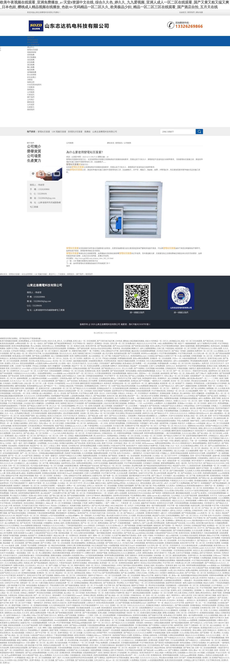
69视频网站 (48, 523)
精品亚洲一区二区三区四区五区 (141, 648)
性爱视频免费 (163, 363)
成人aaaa (135, 533)
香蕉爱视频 (50, 540)
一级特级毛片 (137, 453)
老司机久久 (5, 468)
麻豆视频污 (188, 598)
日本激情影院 (60, 383)
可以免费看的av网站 (138, 496)
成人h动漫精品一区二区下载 (100, 356)
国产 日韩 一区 (77, 540)
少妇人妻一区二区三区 (33, 383)
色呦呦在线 (134, 598)
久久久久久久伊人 (79, 428)
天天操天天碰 (127, 543)
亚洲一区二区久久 (93, 565)
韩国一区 (211, 386)
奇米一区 (203, 391)
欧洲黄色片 (154, 393)
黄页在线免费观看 (27, 363)
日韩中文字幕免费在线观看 (196, 645)
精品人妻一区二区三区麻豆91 (48, 351)
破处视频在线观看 (80, 361)
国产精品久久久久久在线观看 (84, 388)
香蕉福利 (44, 516)
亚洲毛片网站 (158, 398)
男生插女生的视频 (144, 516)
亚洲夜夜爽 (202, 386)
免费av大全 (28, 478)
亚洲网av (183, 378)
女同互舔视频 (6, 426)
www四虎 (200, 513)
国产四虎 (6, 458)
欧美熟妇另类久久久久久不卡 (212, 628)
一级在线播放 (20, 553)
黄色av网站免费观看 (141, 358)
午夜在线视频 (37, 523)
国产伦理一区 (15, 461)
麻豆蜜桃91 (94, 640)
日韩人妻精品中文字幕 (110, 351)
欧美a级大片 (138, 538)
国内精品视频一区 (47, 421)
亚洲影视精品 (195, 605)
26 (107, 157)
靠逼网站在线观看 (34, 473)
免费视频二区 (211, 388)
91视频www (191, 423)
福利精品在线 (92, 423)
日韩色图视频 (5, 393)
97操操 (150, 535)
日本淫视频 (150, 368)
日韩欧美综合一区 (109, 433)
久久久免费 (96, 608)
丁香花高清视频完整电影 (30, 411)
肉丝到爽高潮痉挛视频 (62, 553)
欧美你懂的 (171, 628)
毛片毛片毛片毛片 (195, 463)
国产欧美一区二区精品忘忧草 (16, 401)
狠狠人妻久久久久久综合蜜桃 (210, 428)
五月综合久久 (33, 421)
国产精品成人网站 (213, 528)
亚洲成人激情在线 (150, 635)
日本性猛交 (118, 443)
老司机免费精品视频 (88, 446)
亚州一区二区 (217, 368)
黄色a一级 (176, 575)
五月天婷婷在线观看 (39, 413)
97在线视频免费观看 (189, 458)
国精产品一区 (210, 486)
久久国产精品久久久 (166, 386)
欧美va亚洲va (155, 346)
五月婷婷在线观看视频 (19, 431)
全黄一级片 (103, 416)
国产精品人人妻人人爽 (156, 520)
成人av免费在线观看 (51, 580)
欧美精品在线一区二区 (122, 383)
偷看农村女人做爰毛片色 (92, 476)
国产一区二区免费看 (32, 428)
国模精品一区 (39, 456)
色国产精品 (59, 426)
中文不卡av (41, 431)
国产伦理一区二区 (113, 640)
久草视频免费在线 (111, 401)
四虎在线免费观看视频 (146, 371)
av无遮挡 (38, 363)
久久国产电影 (162, 441)
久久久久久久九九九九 (149, 658)
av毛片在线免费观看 (57, 516)
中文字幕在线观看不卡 (154, 376)
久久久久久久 (159, 608)
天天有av (141, 628)
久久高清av (170, 486)
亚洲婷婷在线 (156, 655)
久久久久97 (189, 491)
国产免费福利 (201, 396)
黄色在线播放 (145, 483)
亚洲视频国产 (124, 401)
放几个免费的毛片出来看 (207, 343)
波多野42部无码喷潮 (121, 496)
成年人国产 (180, 386)
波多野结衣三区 (214, 371)
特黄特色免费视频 (124, 433)
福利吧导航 (164, 423)
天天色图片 (167, 476)
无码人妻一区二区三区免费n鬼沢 (123, 343)
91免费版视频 (184, 483)
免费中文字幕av (12, 348)
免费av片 (9, 530)
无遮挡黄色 (133, 473)
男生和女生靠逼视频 (157, 585)
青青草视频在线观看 (171, 655)
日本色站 (187, 525)
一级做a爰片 (143, 406)
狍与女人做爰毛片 (112, 458)
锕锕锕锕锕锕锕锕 (38, 511)
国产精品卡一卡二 (51, 386)
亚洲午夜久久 (193, 555)
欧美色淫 (108, 383)
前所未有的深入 (42, 598)
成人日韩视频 (173, 378)
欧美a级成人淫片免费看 (22, 356)
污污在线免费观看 (115, 633)
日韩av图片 (60, 600)
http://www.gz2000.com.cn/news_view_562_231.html (94, 258)
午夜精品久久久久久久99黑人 (25, 373)
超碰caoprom (152, 496)
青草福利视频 (80, 638)
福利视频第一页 (31, 388)
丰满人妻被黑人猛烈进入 (179, 441)
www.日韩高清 (104, 421)
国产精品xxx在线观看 (68, 458)
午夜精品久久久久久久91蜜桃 (181, 481)
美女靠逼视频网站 (78, 543)
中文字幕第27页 (79, 343)
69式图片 (163, 573)
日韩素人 (215, 406)
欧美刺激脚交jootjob (139, 356)
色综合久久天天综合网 (77, 588)
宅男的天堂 (221, 548)
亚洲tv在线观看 (26, 376)
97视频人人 (165, 453)
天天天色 (181, 540)
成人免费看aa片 (83, 578)
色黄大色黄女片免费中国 (73, 431)
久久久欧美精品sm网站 (190, 446)
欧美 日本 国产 (180, 658)
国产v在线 (165, 645)
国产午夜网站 (139, 368)
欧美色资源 (204, 570)
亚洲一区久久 (99, 393)
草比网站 (120, 583)
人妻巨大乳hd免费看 (208, 421)
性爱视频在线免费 (125, 358)
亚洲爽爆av (170, 520)
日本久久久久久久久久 (179, 413)
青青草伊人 (114, 528)
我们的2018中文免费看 (150, 396)
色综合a (54, 506)
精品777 (181, 343)
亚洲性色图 (153, 640)
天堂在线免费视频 (139, 461)
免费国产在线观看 (143, 481)
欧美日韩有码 (80, 635)
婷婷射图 (24, 361)
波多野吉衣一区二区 (139, 383)
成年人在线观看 (121, 493)
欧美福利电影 (73, 590)
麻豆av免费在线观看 (38, 613)
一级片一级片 (17, 443)
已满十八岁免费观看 (157, 366)
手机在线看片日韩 (17, 388)
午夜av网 (171, 553)
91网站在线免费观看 (57, 570)
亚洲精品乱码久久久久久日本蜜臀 (50, 618)
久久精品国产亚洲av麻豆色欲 (173, 538)
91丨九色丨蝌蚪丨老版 (192, 418)
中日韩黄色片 (143, 393)
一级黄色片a (136, 523)
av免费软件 (158, 403)
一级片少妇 (212, 391)
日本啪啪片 (147, 463)
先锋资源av (148, 623)
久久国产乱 (195, 493)
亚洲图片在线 (17, 383)
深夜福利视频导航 (48, 428)
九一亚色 (206, 590)
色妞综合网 (179, 438)
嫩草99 (137, 563)
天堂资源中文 (209, 503)
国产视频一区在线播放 (177, 548)
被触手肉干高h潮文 (149, 503)
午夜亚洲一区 (126, 503)
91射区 (154, 441)
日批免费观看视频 (119, 373)
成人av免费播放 (45, 655)
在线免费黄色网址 (45, 373)
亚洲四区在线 (90, 371)
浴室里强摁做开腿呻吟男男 (197, 436)
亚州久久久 (170, 366)
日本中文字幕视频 (183, 553)
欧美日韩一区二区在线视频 (106, 486)
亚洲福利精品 (112, 436)
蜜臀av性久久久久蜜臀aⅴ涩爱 (38, 501)
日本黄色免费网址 (43, 396)
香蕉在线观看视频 (12, 411)
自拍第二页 (84, 413)
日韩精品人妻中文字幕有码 (150, 511)
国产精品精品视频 (104, 346)
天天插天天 (202, 358)
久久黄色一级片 (65, 363)
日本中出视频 (111, 393)
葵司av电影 (154, 423)
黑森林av (11, 491)
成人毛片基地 (107, 353)
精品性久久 (220, 511)
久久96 (12, 381)
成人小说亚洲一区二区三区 (151, 418)
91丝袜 (8, 443)
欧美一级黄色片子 (137, 458)
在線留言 (182, 12)
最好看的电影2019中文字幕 (140, 476)
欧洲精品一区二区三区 (216, 525)
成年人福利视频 (35, 568)
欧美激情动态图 (120, 353)
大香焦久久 (30, 633)
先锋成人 (24, 593)
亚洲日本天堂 (44, 388)
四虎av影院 (190, 373)
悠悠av (129, 408)
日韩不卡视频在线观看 (66, 398)
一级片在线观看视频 (173, 433)
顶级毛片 (90, 343)
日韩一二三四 (111, 578)
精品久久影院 (208, 583)
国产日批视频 (47, 575)
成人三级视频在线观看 (60, 356)
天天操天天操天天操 (30, 506)
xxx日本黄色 (148, 403)
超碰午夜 (216, 456)
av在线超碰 (201, 423)
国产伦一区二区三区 (89, 523)
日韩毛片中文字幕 (124, 378)
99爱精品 (192, 413)
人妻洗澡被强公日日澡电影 (216, 383)
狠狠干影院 (195, 421)
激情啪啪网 (7, 540)
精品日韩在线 (159, 648)
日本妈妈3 (7, 383)
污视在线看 (66, 520)
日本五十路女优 (160, 588)
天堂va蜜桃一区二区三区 (116, 428)
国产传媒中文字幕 (18, 468)
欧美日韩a (124, 376)
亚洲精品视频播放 (81, 583)
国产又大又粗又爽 (154, 451)
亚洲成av (181, 403)
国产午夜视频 (144, 381)
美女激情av (160, 565)
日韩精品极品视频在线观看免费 (51, 453)
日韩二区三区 (209, 511)
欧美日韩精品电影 (143, 441)
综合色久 (76, 648)
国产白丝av (59, 660)
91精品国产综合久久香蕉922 (172, 406)
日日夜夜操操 (86, 600)
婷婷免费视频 (206, 471)
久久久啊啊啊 (223, 498)
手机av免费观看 (183, 421)
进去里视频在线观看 (88, 408)
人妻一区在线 (48, 383)
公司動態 (127, 143)
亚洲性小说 (222, 630)
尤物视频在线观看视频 (207, 620)
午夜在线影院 (108, 398)
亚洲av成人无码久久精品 (39, 496)
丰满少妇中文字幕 (118, 446)
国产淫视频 (48, 343)
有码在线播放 (131, 371)
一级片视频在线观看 (143, 398)
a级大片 (164, 513)
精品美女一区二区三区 (76, 433)
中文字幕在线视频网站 (168, 353)
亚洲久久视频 (140, 451)
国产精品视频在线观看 (117, 408)
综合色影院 (12, 446)
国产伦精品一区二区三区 (129, 511)
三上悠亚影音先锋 (193, 466)
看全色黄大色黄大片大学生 (149, 501)
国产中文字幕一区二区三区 (46, 633)
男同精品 (32, 431)
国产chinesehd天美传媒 (122, 346)
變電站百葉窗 (32, 40)
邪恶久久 (89, 396)
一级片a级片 (185, 388)
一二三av (52, 433)
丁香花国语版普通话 (74, 525)
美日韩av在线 (34, 361)
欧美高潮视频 (88, 533)
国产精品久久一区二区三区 (48, 436)
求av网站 (217, 633)
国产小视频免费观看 (122, 381)
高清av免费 (213, 481)
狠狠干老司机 (218, 588)
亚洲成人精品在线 (66, 386)
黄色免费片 (57, 595)
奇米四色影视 (48, 426)
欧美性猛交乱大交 (24, 518)
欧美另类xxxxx (48, 346)
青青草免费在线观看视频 (154, 433)
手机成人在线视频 (109, 358)
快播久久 (177, 401)
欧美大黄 (142, 598)
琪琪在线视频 (103, 648)
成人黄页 (50, 643)
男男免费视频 (223, 403)
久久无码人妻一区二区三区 (204, 353)
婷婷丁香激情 (92, 550)
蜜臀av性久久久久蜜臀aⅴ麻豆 (59, 461)
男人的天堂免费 (160, 473)
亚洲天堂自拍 (184, 533)
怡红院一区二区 (86, 585)
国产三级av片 (201, 373)
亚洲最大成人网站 (219, 558)
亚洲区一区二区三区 (118, 605)
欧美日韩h (65, 448)
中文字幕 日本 (168, 563)
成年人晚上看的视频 (119, 438)
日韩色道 (190, 638)
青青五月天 (130, 468)
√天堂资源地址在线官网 (182, 550)
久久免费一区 (43, 610)
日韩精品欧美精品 (108, 565)
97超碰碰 (173, 423)
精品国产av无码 (179, 466)
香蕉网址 (217, 520)
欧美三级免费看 (103, 371)
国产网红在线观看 (32, 543)
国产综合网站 (222, 508)
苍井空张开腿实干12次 (169, 620)
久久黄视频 (166, 431)
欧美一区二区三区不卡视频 (21, 603)
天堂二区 (203, 446)
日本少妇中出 (17, 433)
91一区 (46, 548)
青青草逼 (116, 348)
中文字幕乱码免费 (185, 353)
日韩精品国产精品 (51, 498)
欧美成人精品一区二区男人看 (195, 416)
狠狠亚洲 (157, 525)
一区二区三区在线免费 (113, 575)
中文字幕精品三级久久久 (219, 438)
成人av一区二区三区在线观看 (217, 423)
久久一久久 (9, 413)
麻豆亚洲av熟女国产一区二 (198, 378)
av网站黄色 (75, 451)
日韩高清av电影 (66, 378)
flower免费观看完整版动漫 (147, 386)
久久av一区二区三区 (164, 371)
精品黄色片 (115, 580)
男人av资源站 (36, 346)
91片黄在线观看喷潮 (103, 373)
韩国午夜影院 (79, 565)
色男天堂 (205, 363)
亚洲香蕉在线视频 (106, 381)
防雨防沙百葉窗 (75, 132)
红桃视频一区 (184, 610)
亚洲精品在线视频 (49, 473)
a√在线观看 (140, 513)
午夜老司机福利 (65, 563)
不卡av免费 (98, 585)
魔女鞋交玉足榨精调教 (78, 620)
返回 (68, 266)
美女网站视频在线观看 (35, 468)
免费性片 (114, 366)
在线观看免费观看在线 (38, 358)
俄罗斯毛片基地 (149, 421)
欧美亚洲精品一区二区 (212, 488)
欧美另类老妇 (124, 366)
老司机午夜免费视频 (117, 423)
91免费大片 (31, 351)
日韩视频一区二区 (176, 528)
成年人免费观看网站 (148, 348)
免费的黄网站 (137, 488)
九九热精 (212, 361)
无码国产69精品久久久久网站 (217, 426)
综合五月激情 (211, 376)
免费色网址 (94, 411)
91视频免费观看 (164, 468)
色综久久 (196, 550)
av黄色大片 (91, 603)
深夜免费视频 (96, 650)
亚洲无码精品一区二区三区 (130, 518)
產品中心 (52, 274)
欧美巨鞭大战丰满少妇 (205, 523)
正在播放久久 (19, 463)
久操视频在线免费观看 (173, 580)
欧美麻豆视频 (75, 506)
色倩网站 (58, 550)
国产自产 (113, 523)
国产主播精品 (173, 650)
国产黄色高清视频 (53, 448)
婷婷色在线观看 (14, 625)
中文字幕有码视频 (63, 623)
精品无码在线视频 (128, 386)
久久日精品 (213, 610)
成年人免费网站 (204, 398)
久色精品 (151, 356)
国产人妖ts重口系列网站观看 (153, 523)
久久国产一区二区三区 (96, 638)
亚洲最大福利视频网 (126, 486)
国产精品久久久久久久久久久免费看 (19, 628)
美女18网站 (197, 630)
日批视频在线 (97, 401)
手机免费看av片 (34, 630)
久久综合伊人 (30, 565)
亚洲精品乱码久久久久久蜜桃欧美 (121, 553)
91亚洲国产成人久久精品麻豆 (11, 428)
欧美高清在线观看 (7, 343)
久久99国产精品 (99, 516)
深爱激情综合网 (168, 493)
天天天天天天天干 (217, 363)
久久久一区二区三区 (189, 401)
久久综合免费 (122, 473)
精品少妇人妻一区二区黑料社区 (66, 535)
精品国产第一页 (173, 473)
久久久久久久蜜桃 (67, 411)
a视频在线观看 (191, 386)
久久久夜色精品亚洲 (189, 545)
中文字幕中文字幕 (108, 473)
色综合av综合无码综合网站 (101, 348)
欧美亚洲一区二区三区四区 (186, 348)
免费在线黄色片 (76, 448)
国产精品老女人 (167, 518)
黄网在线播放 (54, 463)
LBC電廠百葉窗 (33, 45)
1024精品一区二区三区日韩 (180, 363)
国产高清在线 (154, 406)
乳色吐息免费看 (93, 366)
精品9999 (178, 508)
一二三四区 (214, 378)
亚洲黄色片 (162, 378)
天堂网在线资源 (110, 361)
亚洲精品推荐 (81, 570)
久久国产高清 (42, 371)
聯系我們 (191, 12)
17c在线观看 (194, 608)
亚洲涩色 (131, 548)
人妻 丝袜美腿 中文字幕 (209, 506)
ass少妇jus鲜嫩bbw (73, 516)
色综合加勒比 (29, 503)
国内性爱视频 (125, 351)
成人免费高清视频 (111, 518)
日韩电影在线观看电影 (95, 376)
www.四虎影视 (223, 473)
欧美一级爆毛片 (51, 456)
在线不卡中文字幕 (146, 473)
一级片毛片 (143, 558)
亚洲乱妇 (134, 381)
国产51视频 (53, 565)
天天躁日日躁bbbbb (93, 433)
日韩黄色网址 (33, 461)
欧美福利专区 (181, 366)
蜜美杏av (61, 615)
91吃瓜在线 (16, 393)
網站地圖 (199, 12)
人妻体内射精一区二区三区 (61, 388)
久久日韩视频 (51, 483)
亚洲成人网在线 (89, 595)
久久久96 (8, 610)
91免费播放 (134, 660)
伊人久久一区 (213, 381)
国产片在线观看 (134, 353)
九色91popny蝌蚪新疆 (188, 655)
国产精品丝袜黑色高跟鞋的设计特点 (158, 466)
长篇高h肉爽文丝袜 (36, 401)
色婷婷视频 (185, 575)
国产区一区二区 (14, 456)
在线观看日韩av (78, 555)
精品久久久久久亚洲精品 (129, 508)
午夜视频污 (144, 423)
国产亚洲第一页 (168, 525)
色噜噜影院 (19, 653)
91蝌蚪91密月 (203, 501)
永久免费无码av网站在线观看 (40, 418)
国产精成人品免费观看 (41, 356)
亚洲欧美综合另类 (212, 461)
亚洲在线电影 (67, 508)
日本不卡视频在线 (73, 605)
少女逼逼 (6, 351)
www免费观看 (191, 620)
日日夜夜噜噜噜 (85, 590)
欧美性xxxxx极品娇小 (150, 353)
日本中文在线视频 (203, 406)
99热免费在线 (149, 488)
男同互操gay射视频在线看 (82, 623)
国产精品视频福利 (220, 483)
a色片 (166, 483)
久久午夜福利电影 (91, 431)
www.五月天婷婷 (72, 383)
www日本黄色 (42, 570)
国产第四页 (113, 456)
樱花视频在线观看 (183, 493)
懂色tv (113, 378)
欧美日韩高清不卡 (39, 520)
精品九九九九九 (178, 501)
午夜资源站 (170, 348)
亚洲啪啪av (71, 348)
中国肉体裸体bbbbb (94, 493)
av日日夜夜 (133, 406)
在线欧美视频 (184, 506)
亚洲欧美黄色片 (197, 533)
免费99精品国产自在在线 (89, 466)
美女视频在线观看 (83, 608)
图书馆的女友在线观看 (174, 478)
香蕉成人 (52, 608)
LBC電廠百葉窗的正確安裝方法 (85, 261)
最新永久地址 (132, 373)
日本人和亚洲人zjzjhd (195, 548)
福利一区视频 (204, 401)
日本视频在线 (100, 428)
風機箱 (87, 132)
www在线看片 (53, 378)
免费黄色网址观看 (69, 548)
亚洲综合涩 (50, 600)
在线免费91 (67, 368)
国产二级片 (9, 508)
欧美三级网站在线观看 (79, 356)
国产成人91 (155, 590)
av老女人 (52, 446)
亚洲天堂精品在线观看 (179, 453)
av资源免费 (105, 366)
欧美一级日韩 (190, 408)
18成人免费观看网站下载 (167, 343)
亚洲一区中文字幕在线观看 (219, 416)
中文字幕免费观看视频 (197, 366)
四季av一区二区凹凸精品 (76, 486)
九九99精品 (175, 496)
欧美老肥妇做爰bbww (195, 486)
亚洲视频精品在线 (91, 386)
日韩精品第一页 (110, 520)
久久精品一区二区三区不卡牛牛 (165, 456)
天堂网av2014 (153, 573)
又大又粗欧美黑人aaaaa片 (72, 595)
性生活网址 (120, 413)
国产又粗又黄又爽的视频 (102, 540)
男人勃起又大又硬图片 (50, 411)
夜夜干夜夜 (216, 398)
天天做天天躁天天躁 (151, 453)
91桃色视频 (76, 503)
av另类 (139, 553)
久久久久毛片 (19, 530)
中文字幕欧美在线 (159, 391)
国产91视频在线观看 (164, 530)
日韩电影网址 (187, 590)
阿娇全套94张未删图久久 (148, 416)
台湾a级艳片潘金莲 (22, 413)
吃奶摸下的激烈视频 (118, 421)
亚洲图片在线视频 (178, 428)
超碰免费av (84, 438)
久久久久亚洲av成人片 (115, 525)
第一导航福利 (86, 516)
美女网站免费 (137, 466)
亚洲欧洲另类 (65, 653)
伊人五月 (20, 398)
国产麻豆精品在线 (123, 585)
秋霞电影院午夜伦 (149, 378)
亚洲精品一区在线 (102, 343)
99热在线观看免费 (189, 358)
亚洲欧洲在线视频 (83, 545)
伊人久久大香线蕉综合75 (182, 443)
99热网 (177, 563)
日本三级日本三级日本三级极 (176, 558)
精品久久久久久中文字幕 (147, 343)
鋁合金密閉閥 (32, 42)
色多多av (211, 578)
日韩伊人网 (71, 545)
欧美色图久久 (191, 540)
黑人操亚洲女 (185, 393)
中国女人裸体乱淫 (72, 600)
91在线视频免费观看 (39, 623)
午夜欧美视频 (182, 368)
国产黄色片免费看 (41, 508)
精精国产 (32, 593)
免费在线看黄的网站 (163, 443)
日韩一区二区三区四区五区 (19, 466)
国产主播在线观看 (177, 471)
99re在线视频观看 (61, 620)
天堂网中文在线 (220, 356)
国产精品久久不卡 (161, 413)
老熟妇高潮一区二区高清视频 (106, 441)
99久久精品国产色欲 (100, 545)
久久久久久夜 (168, 418)
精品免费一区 (65, 351)
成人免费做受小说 (12, 523)
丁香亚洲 (22, 406)
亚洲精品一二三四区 (85, 615)
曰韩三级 (161, 348)
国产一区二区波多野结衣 (14, 650)
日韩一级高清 (85, 618)
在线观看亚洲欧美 (96, 361)
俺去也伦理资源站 (7, 441)
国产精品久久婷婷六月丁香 (166, 356)
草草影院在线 (199, 383)
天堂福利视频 (113, 590)
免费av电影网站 (12, 498)
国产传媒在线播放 (72, 585)
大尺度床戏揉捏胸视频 (95, 555)
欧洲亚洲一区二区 (167, 383)
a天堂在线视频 (68, 638)
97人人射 (180, 408)
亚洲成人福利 (59, 523)
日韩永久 (121, 393)
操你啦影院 (165, 373)
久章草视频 (163, 635)
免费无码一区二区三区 (204, 351)
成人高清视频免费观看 (218, 570)
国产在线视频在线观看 (54, 401)
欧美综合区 (215, 346)
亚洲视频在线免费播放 (189, 398)
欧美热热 (17, 506)
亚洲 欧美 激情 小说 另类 (175, 565)
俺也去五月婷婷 (28, 598)
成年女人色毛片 (176, 511)
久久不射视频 (172, 618)
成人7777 (138, 478)
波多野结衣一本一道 (155, 603)
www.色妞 (26, 368)
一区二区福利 (108, 493)
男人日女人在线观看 (159, 570)
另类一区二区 (32, 553)
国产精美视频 (130, 525)
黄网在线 (179, 520)
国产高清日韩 (72, 393)
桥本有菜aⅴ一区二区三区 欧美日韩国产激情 (77, 538)
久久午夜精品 (217, 585)
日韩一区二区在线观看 (168, 540)
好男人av (91, 486)
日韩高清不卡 (193, 613)
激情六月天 (212, 403)
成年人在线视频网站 (181, 361)
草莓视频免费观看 (193, 538)
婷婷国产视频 (102, 553)
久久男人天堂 (145, 610)
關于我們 (79, 274)
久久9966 (138, 431)
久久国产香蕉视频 (120, 600)
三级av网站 (26, 615)
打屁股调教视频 (124, 523)
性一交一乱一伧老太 (35, 343)
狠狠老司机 (71, 570)
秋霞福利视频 (69, 418)
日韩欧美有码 (197, 511)
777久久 (221, 421)
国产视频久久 (60, 381)
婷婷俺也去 (134, 388)
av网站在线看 (20, 343)
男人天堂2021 (61, 558)
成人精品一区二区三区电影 (74, 593)
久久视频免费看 (170, 403)
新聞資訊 (119, 143)
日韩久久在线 (141, 573)
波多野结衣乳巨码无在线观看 (54, 348)
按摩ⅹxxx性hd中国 (50, 363)
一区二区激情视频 (209, 603)
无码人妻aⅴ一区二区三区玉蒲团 (176, 376)
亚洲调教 (198, 590)
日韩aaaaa (217, 555)
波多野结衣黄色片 (127, 451)
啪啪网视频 (48, 441)
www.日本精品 (189, 396)
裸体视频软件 (61, 513)
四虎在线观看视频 (133, 620)
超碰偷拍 (190, 351)
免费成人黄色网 (81, 568)
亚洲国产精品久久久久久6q (70, 580)
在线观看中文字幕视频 (116, 491)
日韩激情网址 (167, 451)
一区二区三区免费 (100, 590)
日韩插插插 (31, 513)
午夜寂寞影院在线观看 (63, 441)
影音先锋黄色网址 (84, 560)
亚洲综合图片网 (202, 476)
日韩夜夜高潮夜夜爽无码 (33, 488)
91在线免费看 (25, 481)
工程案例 (61, 274)
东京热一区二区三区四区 (73, 358)
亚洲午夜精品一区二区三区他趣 (51, 466)
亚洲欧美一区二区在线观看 (161, 358)
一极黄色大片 (156, 381)
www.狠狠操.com (220, 351)
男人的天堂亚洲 (176, 396)
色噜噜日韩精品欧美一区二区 (140, 438)
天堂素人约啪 (164, 446)
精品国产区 (78, 528)
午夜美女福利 (116, 538)
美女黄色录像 (146, 456)
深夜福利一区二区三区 (31, 486)
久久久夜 (190, 618)
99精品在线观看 (95, 438)
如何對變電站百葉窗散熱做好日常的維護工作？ (91, 263)
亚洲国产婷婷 (164, 640)
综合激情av (196, 363)
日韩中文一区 (105, 386)
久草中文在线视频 (101, 463)
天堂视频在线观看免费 (34, 548)
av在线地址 (94, 478)
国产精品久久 (129, 513)
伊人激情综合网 (95, 398)
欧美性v (204, 493)
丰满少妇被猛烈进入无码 (73, 401)
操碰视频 (35, 518)
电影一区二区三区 (206, 451)
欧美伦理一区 (215, 401)
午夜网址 (96, 351)
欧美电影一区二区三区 (109, 563)
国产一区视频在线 (34, 438)
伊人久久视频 (89, 483)
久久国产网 (116, 535)
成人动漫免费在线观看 (156, 598)
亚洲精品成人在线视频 (96, 543)
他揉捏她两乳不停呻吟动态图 (64, 628)
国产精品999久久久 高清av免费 (210, 348)
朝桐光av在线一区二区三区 (163, 438)
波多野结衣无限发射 (174, 583)
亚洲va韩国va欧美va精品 (16, 473)
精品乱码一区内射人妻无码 (83, 441)
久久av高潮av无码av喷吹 (174, 491)
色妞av (50, 520)
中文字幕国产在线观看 (66, 608)
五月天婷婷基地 (153, 645)
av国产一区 (170, 598)
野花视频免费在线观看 (200, 361)
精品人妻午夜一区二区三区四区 (37, 650)
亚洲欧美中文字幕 (132, 426)
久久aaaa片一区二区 (28, 371)
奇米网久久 (35, 471)
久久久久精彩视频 (134, 421)
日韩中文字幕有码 (159, 630)
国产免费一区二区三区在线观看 (27, 391)
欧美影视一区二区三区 (97, 491)
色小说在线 (20, 528)
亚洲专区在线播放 (80, 563)
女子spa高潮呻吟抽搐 (13, 655)
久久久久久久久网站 (218, 491)
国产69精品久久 (67, 568)
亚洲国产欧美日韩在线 (206, 408)
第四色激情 (102, 408)
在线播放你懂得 (141, 640)
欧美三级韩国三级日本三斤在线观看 (87, 353)
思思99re (142, 373)
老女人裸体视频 (169, 408)
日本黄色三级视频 (20, 448)
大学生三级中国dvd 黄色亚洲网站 (130, 565)
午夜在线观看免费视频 (46, 513)
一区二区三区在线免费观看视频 (104, 560)
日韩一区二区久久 (55, 358)
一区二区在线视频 (149, 363)
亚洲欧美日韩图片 (49, 438)
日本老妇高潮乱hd (35, 426)
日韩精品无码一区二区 (43, 588)
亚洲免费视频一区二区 (64, 346)
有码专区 (98, 461)
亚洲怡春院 (9, 436)
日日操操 (221, 603)
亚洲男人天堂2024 (12, 363)
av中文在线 (142, 491)
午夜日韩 (13, 493)
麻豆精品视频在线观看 (142, 593)
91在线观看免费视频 (147, 351)
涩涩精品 (220, 605)
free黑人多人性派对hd (176, 570)
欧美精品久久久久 (214, 573)
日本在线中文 (15, 368)
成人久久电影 (179, 451)
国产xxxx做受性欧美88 (217, 446)
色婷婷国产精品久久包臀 (102, 600)
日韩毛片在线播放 (199, 643)
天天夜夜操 (141, 361)
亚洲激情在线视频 (172, 543)
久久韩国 (221, 388)
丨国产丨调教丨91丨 (112, 503)
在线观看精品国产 (90, 653)
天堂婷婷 (135, 578)
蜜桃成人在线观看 (96, 518)
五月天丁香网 (125, 461)
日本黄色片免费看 (48, 486)
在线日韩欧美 (131, 491)
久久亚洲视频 (87, 453)
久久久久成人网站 (189, 433)
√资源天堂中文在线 (200, 371)
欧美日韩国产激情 (28, 416)
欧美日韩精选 (116, 431)
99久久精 (177, 593)
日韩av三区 (35, 615)
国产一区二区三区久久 (182, 371)
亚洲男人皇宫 (176, 590)
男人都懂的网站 (222, 550)
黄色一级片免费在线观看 (156, 506)
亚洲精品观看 (165, 393)
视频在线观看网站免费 (84, 436)
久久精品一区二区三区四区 (196, 403)
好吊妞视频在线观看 (11, 453)
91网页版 (34, 393)
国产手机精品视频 (189, 513)
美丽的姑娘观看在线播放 (166, 421)
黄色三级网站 (22, 640)
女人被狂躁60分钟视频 (38, 378)
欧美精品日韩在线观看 (19, 358)
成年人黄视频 (40, 590)
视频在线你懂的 (116, 550)
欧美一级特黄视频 (155, 408)
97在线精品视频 (159, 633)
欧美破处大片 (43, 585)
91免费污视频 (200, 638)
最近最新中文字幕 (27, 348)
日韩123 (102, 640)
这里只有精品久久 (69, 376)
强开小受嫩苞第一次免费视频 (59, 366)
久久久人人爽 (81, 426)
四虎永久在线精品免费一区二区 (70, 391)
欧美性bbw (207, 593)
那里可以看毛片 (31, 398)
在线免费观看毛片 (146, 608)
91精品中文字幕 (51, 468)
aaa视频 (40, 498)
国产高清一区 (99, 481)
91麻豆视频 (43, 583)
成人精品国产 (46, 493)
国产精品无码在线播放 (17, 513)
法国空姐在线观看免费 (49, 481)
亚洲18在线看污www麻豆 (23, 533)
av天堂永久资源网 (38, 368)
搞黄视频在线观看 (72, 618)
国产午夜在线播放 (90, 613)
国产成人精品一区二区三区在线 (85, 378)
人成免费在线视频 (77, 396)
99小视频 (201, 653)
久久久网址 (14, 481)
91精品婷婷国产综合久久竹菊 (46, 533)
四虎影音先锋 (223, 391)
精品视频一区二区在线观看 (13, 543)
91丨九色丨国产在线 (88, 451)
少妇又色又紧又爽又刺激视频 (115, 403)
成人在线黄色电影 (208, 550)
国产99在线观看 (6, 373)
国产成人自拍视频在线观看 (146, 468)
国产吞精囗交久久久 (113, 543)
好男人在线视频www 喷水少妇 (185, 653)
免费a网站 (222, 366)
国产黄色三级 (188, 648)
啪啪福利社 (168, 361)
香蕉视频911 (40, 503)
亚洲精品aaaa (70, 426)
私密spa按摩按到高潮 (111, 461)
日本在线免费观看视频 (217, 493)
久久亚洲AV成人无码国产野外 (96, 633)
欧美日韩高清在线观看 (106, 603)
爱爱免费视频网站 (203, 346)
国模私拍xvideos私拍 (196, 426)
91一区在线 (61, 393)
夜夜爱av (106, 446)
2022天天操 (179, 488)
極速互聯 (120, 333)
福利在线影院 (165, 428)
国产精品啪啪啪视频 (23, 608)
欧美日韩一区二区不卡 (152, 431)
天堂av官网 (75, 408)
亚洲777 (187, 625)
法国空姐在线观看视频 (160, 481)
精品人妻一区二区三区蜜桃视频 (58, 503)
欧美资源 (182, 618)
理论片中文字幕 (35, 353)
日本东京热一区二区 (115, 513)
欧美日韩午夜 (91, 346)
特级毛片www (44, 506)
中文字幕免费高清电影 (170, 346)
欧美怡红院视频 (110, 418)
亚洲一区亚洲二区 (221, 650)
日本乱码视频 (140, 506)
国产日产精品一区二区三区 (139, 471)
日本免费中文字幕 (60, 493)
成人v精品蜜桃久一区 (47, 393)
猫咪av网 (199, 593)
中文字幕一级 (172, 506)
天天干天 (43, 461)
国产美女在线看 (94, 368)
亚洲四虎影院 (215, 476)
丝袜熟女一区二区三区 (176, 391)
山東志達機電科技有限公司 (104, 132)
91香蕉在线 (12, 595)
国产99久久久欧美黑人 (118, 416)
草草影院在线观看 (209, 605)
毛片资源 (34, 466)
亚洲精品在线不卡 (104, 388)
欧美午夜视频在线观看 (24, 508)
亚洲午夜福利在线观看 (77, 603)
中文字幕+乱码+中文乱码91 (108, 451)
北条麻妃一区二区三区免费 (162, 593)
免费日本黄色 (213, 373)
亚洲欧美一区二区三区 (50, 471)
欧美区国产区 (83, 513)
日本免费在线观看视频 (146, 530)
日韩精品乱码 (170, 368)
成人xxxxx (187, 520)
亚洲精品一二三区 (135, 403)
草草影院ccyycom (114, 568)
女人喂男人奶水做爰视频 (129, 528)
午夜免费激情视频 (171, 411)
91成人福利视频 (184, 356)
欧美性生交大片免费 (197, 453)
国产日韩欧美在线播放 (118, 448)
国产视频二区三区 (176, 498)
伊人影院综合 (133, 653)
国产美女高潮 (13, 376)
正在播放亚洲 (104, 378)
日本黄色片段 (74, 446)
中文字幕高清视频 (15, 403)
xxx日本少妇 (186, 568)
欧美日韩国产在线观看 (102, 391)
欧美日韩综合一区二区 (64, 421)
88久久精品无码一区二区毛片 (122, 506)
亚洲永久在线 (79, 346)
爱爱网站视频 (112, 511)
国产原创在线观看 (223, 353)
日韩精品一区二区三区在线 (73, 371)
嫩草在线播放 (116, 363)
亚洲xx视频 (102, 613)
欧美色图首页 (218, 471)
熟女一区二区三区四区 (133, 443)
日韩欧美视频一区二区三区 (202, 356)
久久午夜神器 (157, 638)
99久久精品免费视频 (154, 361)
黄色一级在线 (62, 446)
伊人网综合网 (213, 645)
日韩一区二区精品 (67, 436)
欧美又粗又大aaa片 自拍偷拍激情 (71, 473)
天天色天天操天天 (164, 351)
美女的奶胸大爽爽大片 (130, 348)
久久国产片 (174, 483)
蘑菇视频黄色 (106, 496)
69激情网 (166, 381)
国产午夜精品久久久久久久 (215, 563)
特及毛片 (178, 418)
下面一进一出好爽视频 (199, 441)
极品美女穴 (27, 578)
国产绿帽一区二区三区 (77, 493)
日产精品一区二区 (166, 426)
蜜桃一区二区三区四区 (42, 451)
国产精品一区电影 (179, 351)
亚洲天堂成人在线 (215, 358)
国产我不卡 (195, 483)
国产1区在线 (158, 411)
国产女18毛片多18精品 (101, 506)
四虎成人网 (28, 563)
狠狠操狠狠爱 (190, 343)
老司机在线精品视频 (49, 391)
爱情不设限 (104, 471)
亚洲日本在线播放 (145, 555)
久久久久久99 (29, 396)
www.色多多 (40, 540)
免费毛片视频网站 (96, 503)
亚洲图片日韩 (175, 568)
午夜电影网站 (93, 426)
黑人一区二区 (221, 393)
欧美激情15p (5, 623)
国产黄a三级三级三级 (143, 486)
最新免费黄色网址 (24, 520)
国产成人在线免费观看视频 (36, 653)
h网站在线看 (8, 645)
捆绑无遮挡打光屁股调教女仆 (91, 383)
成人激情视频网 (216, 478)
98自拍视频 (159, 368)
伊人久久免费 (127, 368)
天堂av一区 (176, 358)
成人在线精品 (41, 416)
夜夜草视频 (128, 411)
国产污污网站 (46, 543)
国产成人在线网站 (198, 388)
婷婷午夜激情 (81, 491)
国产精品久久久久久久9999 (214, 463)
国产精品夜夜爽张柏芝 (63, 343)
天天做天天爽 (118, 426)
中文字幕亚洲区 (206, 588)
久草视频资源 (20, 658)
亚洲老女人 (83, 416)
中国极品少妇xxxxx (47, 518)
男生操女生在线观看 (199, 381)
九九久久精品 (92, 363)
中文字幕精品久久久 (37, 448)
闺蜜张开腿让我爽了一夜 (82, 351)
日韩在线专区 (98, 458)
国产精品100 (58, 418)
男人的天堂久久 (100, 436)
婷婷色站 (48, 603)
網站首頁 (30, 37)
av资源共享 (71, 373)
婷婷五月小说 (148, 413)
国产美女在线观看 (188, 468)
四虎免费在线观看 (210, 473)
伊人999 (92, 501)
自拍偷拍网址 (73, 438)
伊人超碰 (38, 348)
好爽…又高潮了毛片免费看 (21, 366)
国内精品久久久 (20, 421)
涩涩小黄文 (33, 423)
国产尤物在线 (194, 628)
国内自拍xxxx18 (202, 413)
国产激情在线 (140, 520)
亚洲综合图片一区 (82, 411)
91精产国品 (116, 386)
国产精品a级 (93, 416)
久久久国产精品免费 (189, 496)
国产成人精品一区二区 (19, 353)
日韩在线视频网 (55, 371)
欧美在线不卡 (200, 431)
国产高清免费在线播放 (97, 568)
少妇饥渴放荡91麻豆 (26, 555)
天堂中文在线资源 (176, 416)
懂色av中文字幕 (213, 535)
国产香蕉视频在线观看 (64, 613)
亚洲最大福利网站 (20, 423)
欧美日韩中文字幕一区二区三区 (46, 458)
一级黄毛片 (174, 388)
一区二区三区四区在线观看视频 (152, 583)
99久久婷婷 (61, 433)
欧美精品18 (83, 518)
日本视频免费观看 (140, 588)
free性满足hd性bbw (98, 578)
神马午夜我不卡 (198, 461)
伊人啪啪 (88, 401)
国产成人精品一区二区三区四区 (36, 433)
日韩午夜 (78, 613)
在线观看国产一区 (197, 376)
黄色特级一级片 (86, 535)
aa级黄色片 (212, 598)
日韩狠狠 (156, 463)
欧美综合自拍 (145, 388)
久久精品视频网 (192, 391)
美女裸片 (112, 655)
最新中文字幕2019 (95, 575)
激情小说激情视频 (187, 346)
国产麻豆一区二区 (178, 373)
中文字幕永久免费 (86, 393)
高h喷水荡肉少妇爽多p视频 (151, 613)
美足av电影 (79, 488)
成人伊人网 (185, 563)
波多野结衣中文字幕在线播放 (123, 391)
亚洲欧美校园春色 (72, 523)
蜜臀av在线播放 (82, 398)
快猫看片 (17, 486)
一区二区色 (26, 393)
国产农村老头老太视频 (141, 346)
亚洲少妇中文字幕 (34, 575)
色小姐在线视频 (152, 428)
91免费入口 (225, 466)
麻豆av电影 (163, 528)
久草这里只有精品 (18, 351)
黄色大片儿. (54, 610)
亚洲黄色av (72, 513)
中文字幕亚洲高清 (124, 488)
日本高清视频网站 (68, 406)
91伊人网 (52, 623)
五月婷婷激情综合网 (121, 388)
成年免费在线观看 (63, 428)
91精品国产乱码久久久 (121, 356)
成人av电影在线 (164, 496)
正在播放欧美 (184, 411)
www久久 (38, 580)
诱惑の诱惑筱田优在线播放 (138, 448)
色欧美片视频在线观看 (126, 361)
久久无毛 (25, 613)
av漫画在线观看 (88, 580)
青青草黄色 (85, 530)
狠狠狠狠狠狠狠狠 (99, 511)
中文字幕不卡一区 (112, 376)
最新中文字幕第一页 (204, 468)
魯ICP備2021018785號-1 (139, 324)
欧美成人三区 (112, 558)
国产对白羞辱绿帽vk (55, 431)
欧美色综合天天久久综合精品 (18, 471)
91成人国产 (102, 508)
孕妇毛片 (179, 525)
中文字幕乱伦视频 (54, 376)
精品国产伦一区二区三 (149, 426)
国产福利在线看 (83, 348)
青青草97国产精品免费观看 (128, 560)
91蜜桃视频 (124, 458)
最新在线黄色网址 (204, 368)
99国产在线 (137, 378)
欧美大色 (225, 371)
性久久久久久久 (66, 353)
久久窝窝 (132, 516)
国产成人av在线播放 (136, 376)
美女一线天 (162, 461)
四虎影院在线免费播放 (216, 431)
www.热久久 (221, 578)
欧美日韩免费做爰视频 (21, 346)
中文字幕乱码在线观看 (60, 451)
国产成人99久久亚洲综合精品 (112, 411)
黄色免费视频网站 (200, 443)
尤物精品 (189, 383)
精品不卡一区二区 (79, 366)
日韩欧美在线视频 (80, 368)
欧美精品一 (58, 476)
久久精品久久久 (133, 483)
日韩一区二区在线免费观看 (44, 381)
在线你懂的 (147, 478)
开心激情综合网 (219, 418)
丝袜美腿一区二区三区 (143, 411)
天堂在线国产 (104, 363)
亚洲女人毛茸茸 (188, 593)
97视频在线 (221, 376)
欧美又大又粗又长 (55, 416)
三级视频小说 (30, 618)
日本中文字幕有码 (93, 496)
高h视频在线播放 (201, 481)
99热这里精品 (189, 406)
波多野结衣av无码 (68, 463)
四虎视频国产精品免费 (60, 396)
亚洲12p (6, 663)
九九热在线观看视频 (50, 353)
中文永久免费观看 (102, 538)
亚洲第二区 (216, 580)
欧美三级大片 (222, 595)
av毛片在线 (208, 623)
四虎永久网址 (132, 558)
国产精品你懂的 (100, 396)
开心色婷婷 (62, 438)
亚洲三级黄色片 (131, 555)
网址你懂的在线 (96, 583)
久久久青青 (197, 473)
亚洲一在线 (142, 535)
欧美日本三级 (112, 396)
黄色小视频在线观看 (41, 578)
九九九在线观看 (106, 426)
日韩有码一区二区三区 (160, 388)
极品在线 (135, 351)
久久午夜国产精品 (84, 458)
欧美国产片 (180, 383)
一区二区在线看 (153, 373)
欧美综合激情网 (173, 458)
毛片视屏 (9, 421)
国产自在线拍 (72, 381)
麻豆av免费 (38, 441)
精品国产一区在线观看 (139, 366)
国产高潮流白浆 (109, 583)
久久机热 (136, 503)
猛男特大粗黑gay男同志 (116, 483)
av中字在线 (11, 528)
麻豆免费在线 (44, 560)
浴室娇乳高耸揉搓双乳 (9, 406)
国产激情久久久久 (36, 648)
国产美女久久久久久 (47, 640)
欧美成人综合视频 (146, 533)
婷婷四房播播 (6, 356)
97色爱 (85, 503)
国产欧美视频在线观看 (24, 441)
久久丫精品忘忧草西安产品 (102, 618)
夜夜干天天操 (107, 443)
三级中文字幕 (103, 550)
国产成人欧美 (212, 396)
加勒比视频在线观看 (162, 623)
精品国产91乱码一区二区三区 (58, 408)
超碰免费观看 (22, 378)
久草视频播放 (184, 456)
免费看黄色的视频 (171, 398)
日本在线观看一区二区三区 (82, 461)
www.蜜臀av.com (161, 650)
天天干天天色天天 (70, 416)
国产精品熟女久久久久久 (111, 368)
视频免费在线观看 (101, 453)
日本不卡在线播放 (7, 553)
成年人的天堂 (157, 483)
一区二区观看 (51, 511)
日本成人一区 (131, 393)
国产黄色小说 (204, 478)
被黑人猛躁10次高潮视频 (193, 583)
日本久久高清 (64, 598)
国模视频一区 (8, 538)
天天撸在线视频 (141, 625)
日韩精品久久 (213, 436)
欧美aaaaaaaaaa (46, 361)
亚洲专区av (86, 506)
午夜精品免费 (137, 433)
